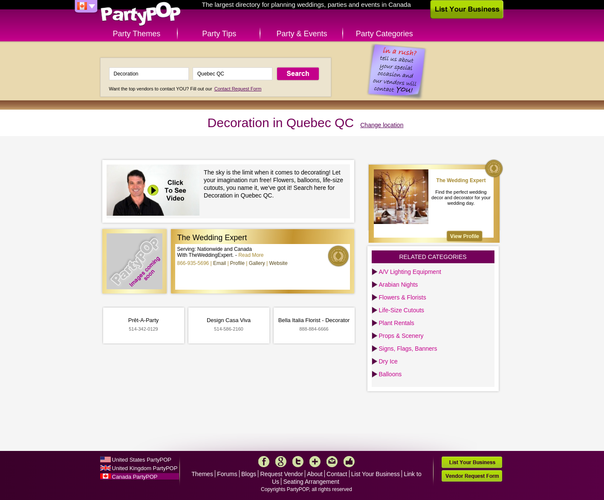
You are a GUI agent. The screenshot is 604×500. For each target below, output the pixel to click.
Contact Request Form (238, 88)
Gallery (257, 263)
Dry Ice (388, 361)
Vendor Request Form (472, 476)
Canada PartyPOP (135, 477)
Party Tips (219, 33)
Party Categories (384, 33)
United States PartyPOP (141, 459)
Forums (227, 474)
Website (278, 263)
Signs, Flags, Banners (408, 348)
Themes (202, 474)
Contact (337, 474)
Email (219, 263)
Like (349, 461)
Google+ (280, 461)
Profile (237, 263)
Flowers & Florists (402, 297)
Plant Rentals (396, 323)
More (315, 461)
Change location (381, 125)
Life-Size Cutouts (402, 310)
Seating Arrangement (311, 481)
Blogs (248, 474)
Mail (332, 461)
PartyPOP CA (140, 14)
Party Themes (137, 33)
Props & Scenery (401, 335)
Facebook (263, 461)
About (315, 474)
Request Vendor (281, 474)
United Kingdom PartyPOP (145, 468)
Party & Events (301, 33)
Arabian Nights (398, 284)
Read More (250, 255)
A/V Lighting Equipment (410, 271)
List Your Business (375, 474)
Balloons (390, 374)
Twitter (297, 461)
